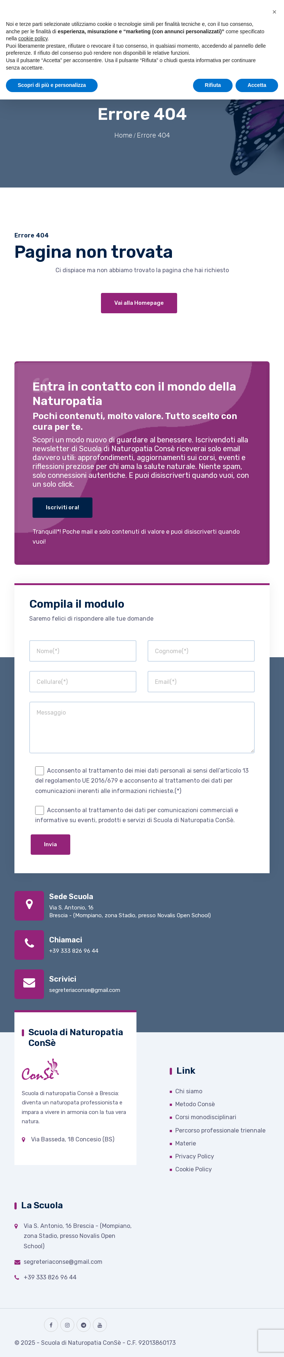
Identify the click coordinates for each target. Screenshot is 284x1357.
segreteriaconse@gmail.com (84, 990)
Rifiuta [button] (213, 85)
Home (123, 135)
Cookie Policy (193, 1169)
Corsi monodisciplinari (205, 1117)
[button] (274, 12)
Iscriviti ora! (62, 507)
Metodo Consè (195, 1104)
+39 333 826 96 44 (73, 951)
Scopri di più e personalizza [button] (52, 85)
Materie (185, 1143)
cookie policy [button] (32, 38)
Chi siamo (188, 1091)
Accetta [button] (256, 85)
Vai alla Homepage (139, 303)
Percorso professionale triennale (220, 1130)
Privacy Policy (194, 1156)
